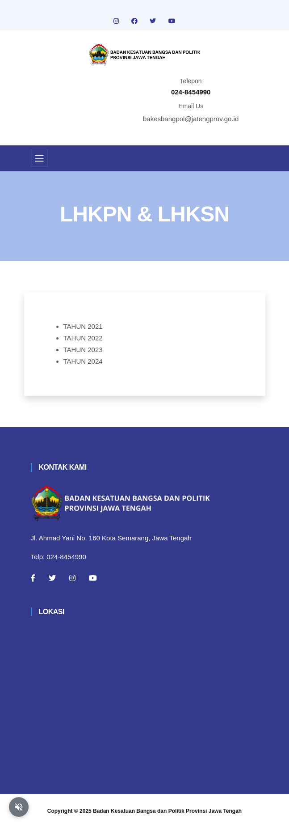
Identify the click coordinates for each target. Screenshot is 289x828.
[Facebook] (33, 578)
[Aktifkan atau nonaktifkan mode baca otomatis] (19, 807)
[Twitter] (52, 578)
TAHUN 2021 (83, 326)
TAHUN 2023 (83, 349)
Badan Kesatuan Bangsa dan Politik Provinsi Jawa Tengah (167, 811)
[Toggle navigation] (39, 158)
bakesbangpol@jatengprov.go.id (191, 119)
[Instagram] (72, 578)
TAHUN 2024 (83, 361)
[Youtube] (93, 578)
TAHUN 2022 (83, 338)
